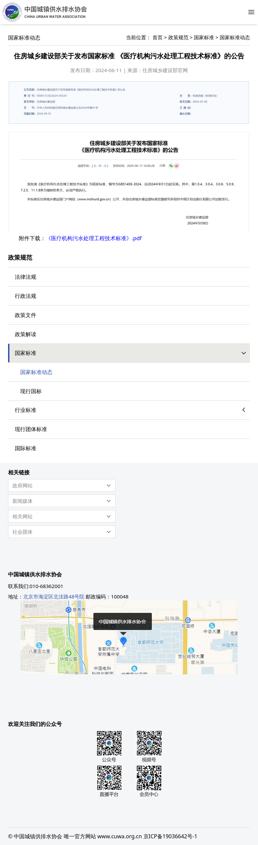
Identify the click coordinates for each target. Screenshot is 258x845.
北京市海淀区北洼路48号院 (53, 596)
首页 (158, 37)
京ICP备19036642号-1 (170, 836)
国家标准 (204, 37)
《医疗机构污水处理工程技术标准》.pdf (93, 238)
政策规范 (178, 37)
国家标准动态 (235, 37)
